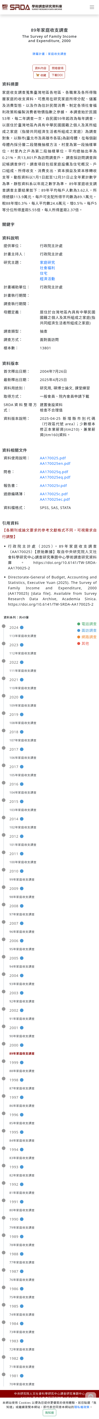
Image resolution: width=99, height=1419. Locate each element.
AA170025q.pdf (54, 471)
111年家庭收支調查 (22, 671)
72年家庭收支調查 (22, 1349)
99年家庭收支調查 (22, 880)
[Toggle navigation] (92, 7)
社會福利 (47, 267)
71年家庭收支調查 (22, 1367)
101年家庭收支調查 (22, 845)
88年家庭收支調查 (22, 1071)
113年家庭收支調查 (22, 636)
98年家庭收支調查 (22, 897)
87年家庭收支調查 (22, 1088)
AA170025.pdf (53, 458)
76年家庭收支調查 (22, 1280)
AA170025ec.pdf (55, 499)
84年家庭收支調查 (22, 1141)
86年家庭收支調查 (22, 1106)
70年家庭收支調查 (22, 1384)
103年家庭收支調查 (22, 810)
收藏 (41, 75)
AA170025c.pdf (54, 493)
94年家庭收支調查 (22, 967)
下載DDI (57, 75)
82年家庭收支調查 (22, 1175)
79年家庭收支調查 (22, 1228)
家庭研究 (47, 262)
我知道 (49, 1413)
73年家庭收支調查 (22, 1332)
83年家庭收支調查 (22, 1158)
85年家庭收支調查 (22, 1123)
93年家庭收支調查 (22, 984)
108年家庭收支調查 (22, 723)
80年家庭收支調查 (22, 1210)
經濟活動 (47, 278)
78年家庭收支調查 (22, 1245)
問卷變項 (57, 68)
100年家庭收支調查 (22, 862)
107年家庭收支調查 (22, 740)
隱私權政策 (82, 1407)
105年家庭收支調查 (22, 775)
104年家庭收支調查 (22, 793)
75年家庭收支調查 (22, 1297)
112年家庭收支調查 (22, 653)
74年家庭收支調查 (22, 1315)
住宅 (44, 273)
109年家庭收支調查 (22, 706)
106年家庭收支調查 (22, 758)
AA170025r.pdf (53, 485)
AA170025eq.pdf (55, 477)
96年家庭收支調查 (22, 932)
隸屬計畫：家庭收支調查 (49, 54)
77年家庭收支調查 (22, 1262)
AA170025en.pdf (55, 463)
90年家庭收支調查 (22, 1036)
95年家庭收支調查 (22, 949)
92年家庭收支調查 (22, 1001)
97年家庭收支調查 (22, 914)
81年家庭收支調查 (22, 1193)
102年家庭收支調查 (22, 827)
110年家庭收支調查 (22, 688)
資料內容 (40, 68)
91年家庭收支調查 (22, 1019)
